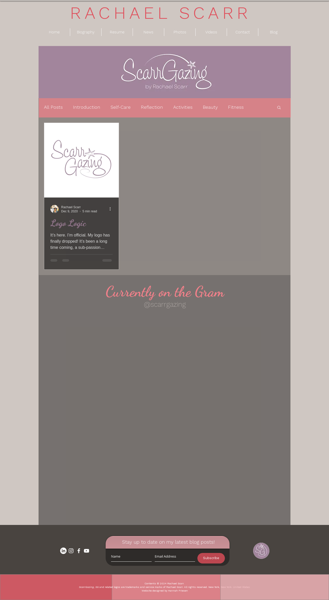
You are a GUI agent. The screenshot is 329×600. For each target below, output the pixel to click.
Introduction (86, 107)
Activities (183, 107)
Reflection (152, 107)
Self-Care (121, 107)
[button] (279, 108)
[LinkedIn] (63, 551)
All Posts (53, 107)
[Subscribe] (211, 558)
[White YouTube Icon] (86, 551)
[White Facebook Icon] (79, 551)
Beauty (210, 107)
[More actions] (112, 209)
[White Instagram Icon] (71, 551)
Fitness (236, 107)
